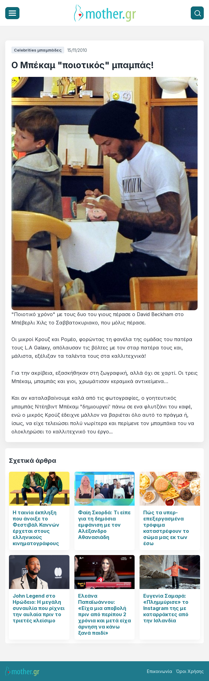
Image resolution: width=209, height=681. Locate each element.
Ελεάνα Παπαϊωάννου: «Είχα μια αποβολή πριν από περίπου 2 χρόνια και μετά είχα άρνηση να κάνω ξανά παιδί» (104, 614)
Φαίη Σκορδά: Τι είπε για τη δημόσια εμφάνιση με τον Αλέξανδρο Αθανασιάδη (104, 524)
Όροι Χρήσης (190, 671)
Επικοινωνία (159, 671)
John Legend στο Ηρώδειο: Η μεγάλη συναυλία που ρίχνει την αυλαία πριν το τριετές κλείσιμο (39, 608)
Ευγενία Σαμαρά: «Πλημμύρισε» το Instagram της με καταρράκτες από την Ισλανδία (165, 608)
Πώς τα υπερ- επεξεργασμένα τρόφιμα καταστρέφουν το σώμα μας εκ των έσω (166, 527)
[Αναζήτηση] (197, 12)
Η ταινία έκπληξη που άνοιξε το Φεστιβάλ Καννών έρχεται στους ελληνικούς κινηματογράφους (36, 527)
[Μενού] (12, 13)
